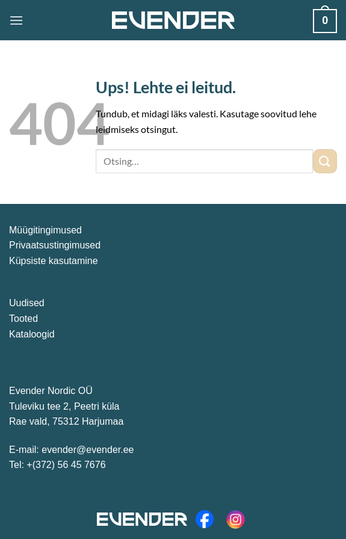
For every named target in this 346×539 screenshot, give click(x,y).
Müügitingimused (45, 230)
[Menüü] (16, 20)
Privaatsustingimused (54, 245)
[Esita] (325, 161)
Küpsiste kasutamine (53, 261)
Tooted (23, 318)
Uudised (27, 303)
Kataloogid (32, 334)
